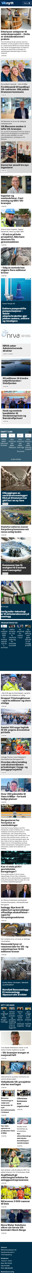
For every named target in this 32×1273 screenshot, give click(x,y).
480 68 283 (9, 1268)
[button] (30, 432)
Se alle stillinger (16, 459)
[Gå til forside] (7, 3)
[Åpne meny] (27, 3)
